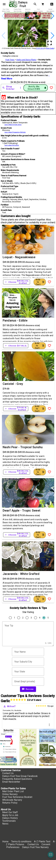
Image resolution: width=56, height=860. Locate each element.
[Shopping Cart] (43, 4)
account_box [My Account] (52, 4)
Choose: (16, 282)
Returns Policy (9, 802)
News (5, 823)
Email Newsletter (11, 781)
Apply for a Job (10, 815)
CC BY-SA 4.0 (40, 48)
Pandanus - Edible (15, 320)
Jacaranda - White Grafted (21, 574)
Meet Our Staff (10, 812)
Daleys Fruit (23, 4)
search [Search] (35, 4)
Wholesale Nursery (12, 799)
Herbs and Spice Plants (26, 60)
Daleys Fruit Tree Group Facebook (20, 776)
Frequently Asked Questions (17, 778)
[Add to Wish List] (51, 87)
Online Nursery (10, 794)
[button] (28, 17)
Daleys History (10, 818)
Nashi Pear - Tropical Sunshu (23, 447)
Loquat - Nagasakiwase (19, 257)
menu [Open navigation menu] (4, 4)
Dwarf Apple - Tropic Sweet (21, 510)
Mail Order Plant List (13, 791)
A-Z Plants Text (42, 841)
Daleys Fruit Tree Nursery (35, 847)
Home (5, 841)
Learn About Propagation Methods (15, 132)
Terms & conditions (21, 841)
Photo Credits (50, 48)
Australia (17, 710)
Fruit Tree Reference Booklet (17, 797)
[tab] (6, 10)
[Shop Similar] (9, 87)
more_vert (49, 725)
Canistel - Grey (13, 384)
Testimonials (9, 820)
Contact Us (8, 773)
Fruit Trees (10, 60)
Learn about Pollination (11, 145)
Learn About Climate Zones (13, 124)
